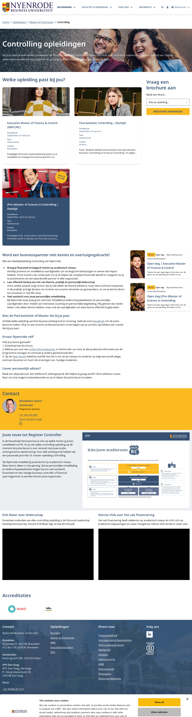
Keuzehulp (99, 321)
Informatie (145, 7)
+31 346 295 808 (28, 415)
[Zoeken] (162, 7)
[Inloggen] (167, 7)
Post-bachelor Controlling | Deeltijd (102, 123)
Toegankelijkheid (107, 635)
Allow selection (159, 691)
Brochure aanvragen (168, 111)
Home (5, 22)
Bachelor (55, 633)
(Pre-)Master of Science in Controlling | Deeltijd (32, 206)
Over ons (123, 7)
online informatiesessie (42, 349)
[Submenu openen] (74, 7)
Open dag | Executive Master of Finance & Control (166, 266)
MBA (53, 642)
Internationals (106, 669)
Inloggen (103, 654)
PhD (52, 652)
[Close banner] (187, 678)
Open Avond (19, 356)
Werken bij (104, 649)
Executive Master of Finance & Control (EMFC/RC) (32, 125)
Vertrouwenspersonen (111, 645)
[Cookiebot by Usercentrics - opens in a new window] (19, 711)
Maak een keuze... (156, 94)
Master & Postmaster (42, 22)
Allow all (159, 681)
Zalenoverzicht (106, 659)
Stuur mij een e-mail (30, 419)
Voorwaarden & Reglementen (115, 640)
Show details (157, 711)
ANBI (101, 664)
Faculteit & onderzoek (95, 7)
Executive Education (61, 647)
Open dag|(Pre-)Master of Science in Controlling (164, 298)
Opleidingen (64, 7)
